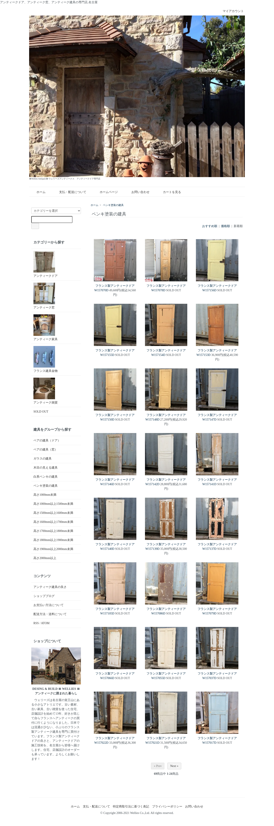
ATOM (45, 623)
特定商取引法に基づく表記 (131, 806)
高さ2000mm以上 (44, 558)
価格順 (225, 226)
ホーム (38, 192)
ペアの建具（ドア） (47, 440)
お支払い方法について (48, 605)
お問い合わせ (137, 192)
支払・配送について (69, 192)
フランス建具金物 (45, 359)
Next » (174, 766)
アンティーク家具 (45, 327)
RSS (36, 623)
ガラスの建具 (42, 458)
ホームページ (105, 192)
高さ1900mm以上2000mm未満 (53, 549)
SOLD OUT (40, 411)
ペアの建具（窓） (45, 449)
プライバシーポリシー (167, 806)
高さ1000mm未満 (44, 494)
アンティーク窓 (44, 296)
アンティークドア (45, 264)
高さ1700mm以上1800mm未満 (53, 531)
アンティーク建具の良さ (50, 587)
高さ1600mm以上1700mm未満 (53, 522)
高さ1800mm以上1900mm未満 (53, 540)
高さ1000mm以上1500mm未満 (53, 503)
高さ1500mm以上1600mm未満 (53, 512)
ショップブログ (44, 596)
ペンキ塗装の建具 (113, 205)
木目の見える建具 (45, 467)
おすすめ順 (209, 226)
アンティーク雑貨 (45, 391)
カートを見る (169, 192)
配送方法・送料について (50, 614)
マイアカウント (231, 11)
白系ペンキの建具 (45, 476)
